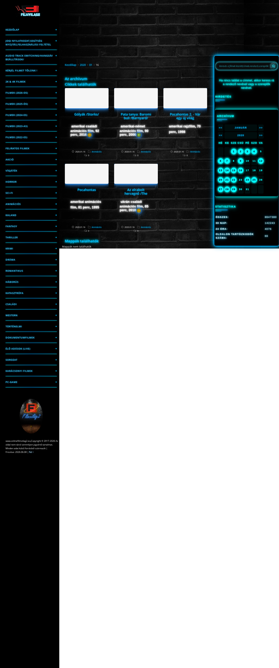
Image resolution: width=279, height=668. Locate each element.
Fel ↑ (31, 452)
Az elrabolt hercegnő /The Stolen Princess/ (136, 193)
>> (261, 127)
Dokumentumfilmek (20, 337)
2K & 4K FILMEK (16, 81)
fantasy (11, 226)
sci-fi (9, 193)
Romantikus (14, 270)
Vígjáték (11, 170)
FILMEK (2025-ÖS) (17, 104)
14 (227, 170)
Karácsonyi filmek (19, 371)
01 (90, 65)
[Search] (273, 66)
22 (233, 179)
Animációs (13, 204)
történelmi (14, 326)
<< (220, 127)
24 (247, 179)
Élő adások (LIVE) (18, 348)
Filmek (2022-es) (16, 137)
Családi (11, 304)
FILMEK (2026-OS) (17, 92)
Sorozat (11, 359)
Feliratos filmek (17, 148)
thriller (12, 237)
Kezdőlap (12, 29)
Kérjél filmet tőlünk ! (21, 70)
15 (233, 170)
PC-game (11, 382)
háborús (12, 282)
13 (220, 170)
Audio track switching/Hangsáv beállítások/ (29, 57)
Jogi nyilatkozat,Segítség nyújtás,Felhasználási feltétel (28, 42)
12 (261, 160)
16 (240, 170)
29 (233, 189)
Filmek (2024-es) (16, 115)
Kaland (11, 215)
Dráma (10, 259)
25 (254, 179)
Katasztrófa (15, 293)
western (12, 315)
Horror (11, 181)
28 (227, 189)
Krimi (9, 248)
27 (220, 189)
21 (227, 179)
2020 (83, 65)
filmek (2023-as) (17, 126)
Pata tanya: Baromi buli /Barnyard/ (136, 116)
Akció (10, 159)
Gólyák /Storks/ (86, 114)
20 (220, 179)
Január (241, 127)
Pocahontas (86, 190)
